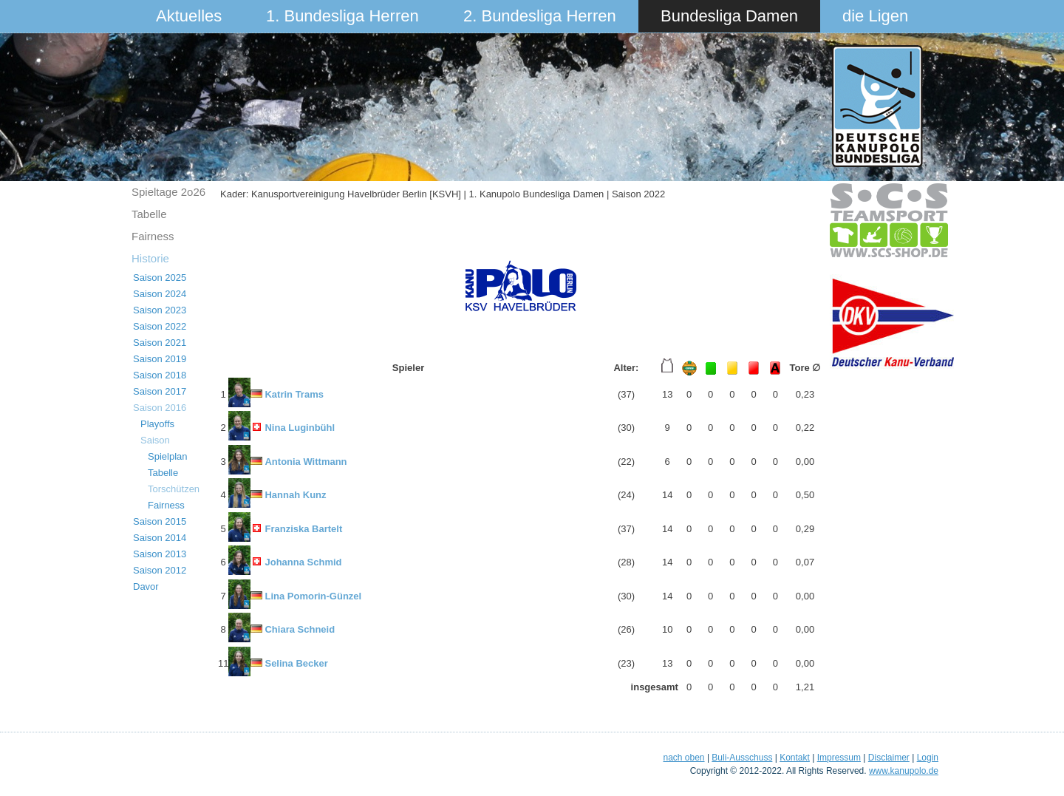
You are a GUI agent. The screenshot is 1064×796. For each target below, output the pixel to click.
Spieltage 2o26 (168, 192)
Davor (146, 586)
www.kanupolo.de (903, 771)
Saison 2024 (159, 293)
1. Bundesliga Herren (342, 16)
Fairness (153, 236)
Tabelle (149, 214)
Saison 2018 (159, 375)
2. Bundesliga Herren (539, 16)
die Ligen (875, 16)
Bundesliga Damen (729, 16)
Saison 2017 (159, 391)
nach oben (683, 757)
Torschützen (174, 488)
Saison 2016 (159, 407)
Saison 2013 (159, 553)
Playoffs (157, 423)
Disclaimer (889, 757)
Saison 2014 (159, 537)
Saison (155, 440)
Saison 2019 (159, 358)
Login (927, 757)
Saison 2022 (159, 326)
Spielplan (168, 456)
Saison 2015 (159, 521)
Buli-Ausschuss (742, 757)
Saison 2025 (159, 277)
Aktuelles (189, 16)
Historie (150, 258)
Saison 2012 (159, 570)
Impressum (839, 757)
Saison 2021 (159, 342)
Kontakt (795, 757)
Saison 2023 (159, 310)
